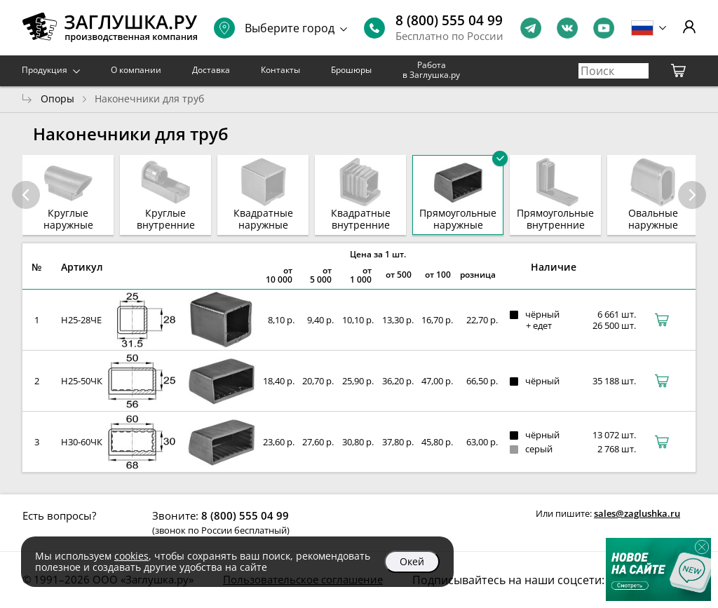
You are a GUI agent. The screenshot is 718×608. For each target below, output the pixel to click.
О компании (136, 70)
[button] (692, 195)
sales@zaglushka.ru (637, 513)
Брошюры (351, 70)
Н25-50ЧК (81, 380)
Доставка (211, 70)
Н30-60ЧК (81, 441)
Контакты (280, 70)
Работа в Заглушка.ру (431, 70)
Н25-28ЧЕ (81, 319)
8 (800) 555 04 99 (449, 20)
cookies (131, 555)
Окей (412, 561)
